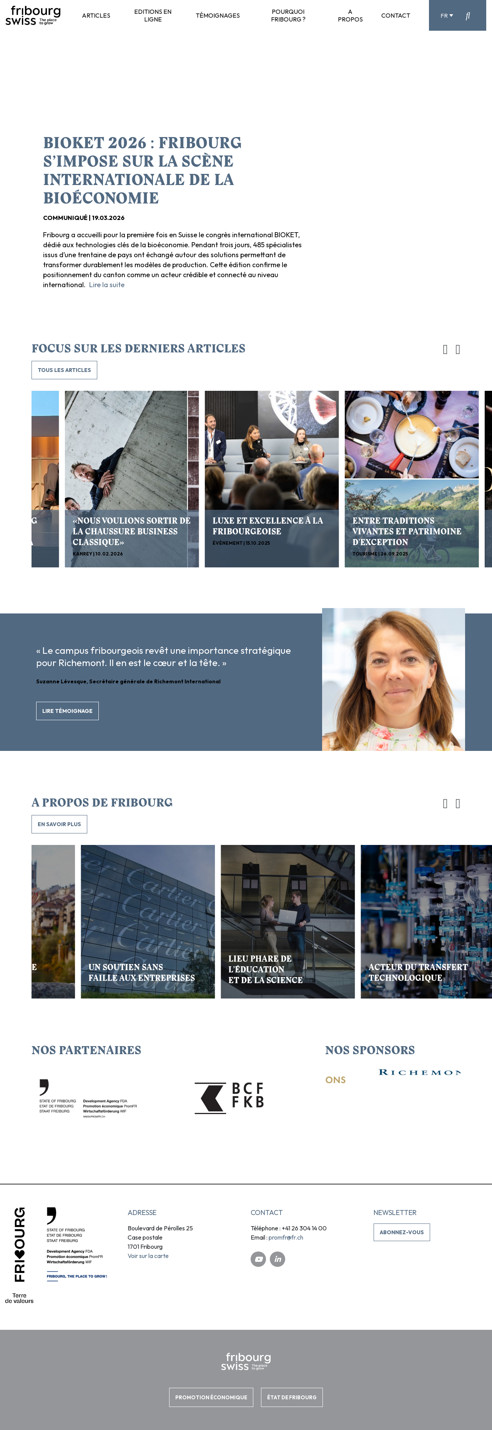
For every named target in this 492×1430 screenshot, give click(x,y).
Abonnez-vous (402, 1232)
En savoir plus (59, 824)
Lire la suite (107, 284)
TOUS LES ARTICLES (64, 370)
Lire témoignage (67, 711)
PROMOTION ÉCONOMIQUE (211, 1397)
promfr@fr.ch (286, 1237)
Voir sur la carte (148, 1256)
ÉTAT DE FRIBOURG (292, 1397)
